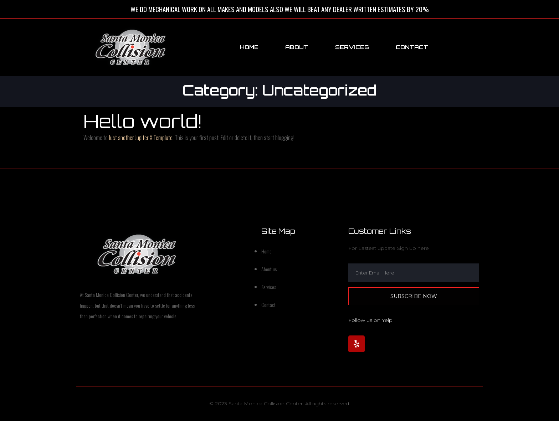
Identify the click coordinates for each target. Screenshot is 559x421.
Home (249, 47)
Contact (412, 47)
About (296, 47)
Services (352, 47)
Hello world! (142, 121)
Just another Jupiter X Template (141, 137)
